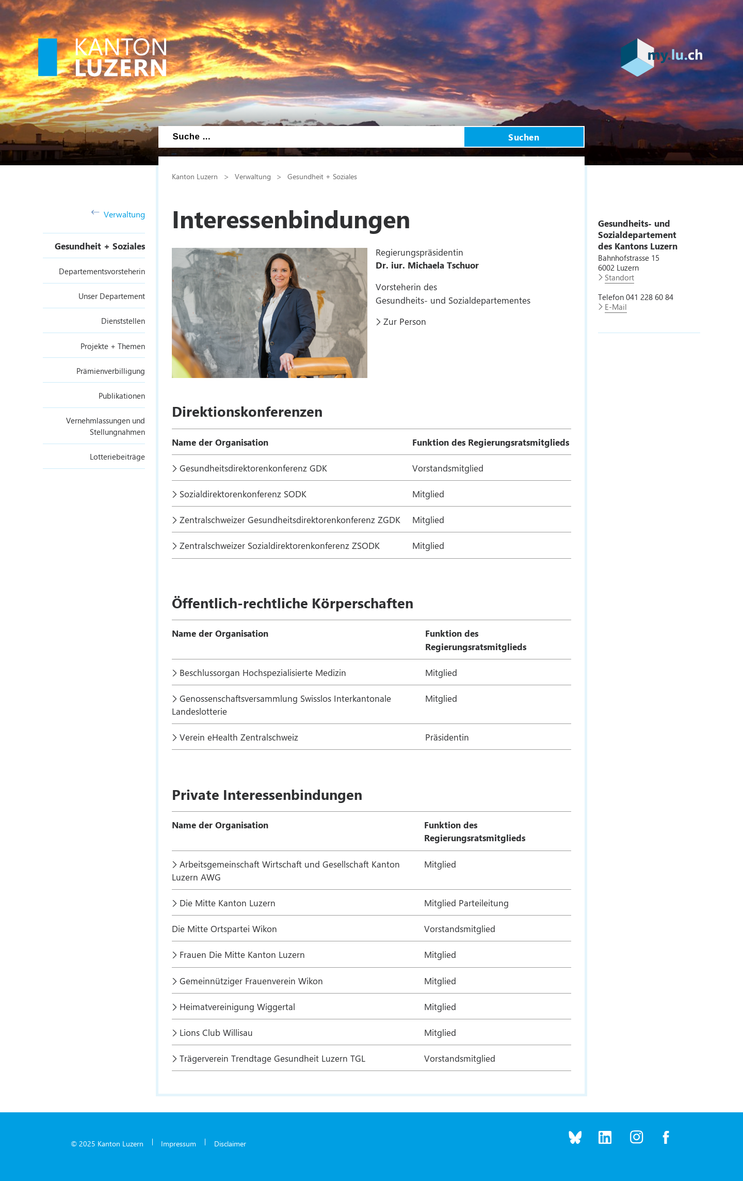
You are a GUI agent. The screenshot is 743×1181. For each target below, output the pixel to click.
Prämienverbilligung (110, 371)
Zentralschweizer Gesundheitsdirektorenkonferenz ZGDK (290, 519)
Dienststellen (123, 321)
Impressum (178, 1143)
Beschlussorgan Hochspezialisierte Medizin (263, 672)
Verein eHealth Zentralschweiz (239, 737)
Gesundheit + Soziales (100, 245)
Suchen (523, 137)
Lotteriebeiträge (117, 456)
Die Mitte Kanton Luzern (228, 902)
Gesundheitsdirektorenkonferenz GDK (253, 468)
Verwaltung (118, 214)
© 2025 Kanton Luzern (107, 1143)
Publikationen (122, 395)
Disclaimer (230, 1143)
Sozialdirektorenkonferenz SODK (243, 493)
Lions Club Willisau (217, 1032)
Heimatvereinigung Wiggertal (237, 1006)
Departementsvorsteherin (102, 271)
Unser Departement (111, 296)
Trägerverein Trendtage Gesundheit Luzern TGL (272, 1058)
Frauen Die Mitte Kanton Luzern (242, 954)
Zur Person (404, 321)
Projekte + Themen (112, 346)
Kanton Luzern (195, 176)
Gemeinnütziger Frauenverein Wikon (251, 980)
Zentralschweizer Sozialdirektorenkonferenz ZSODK (280, 545)
